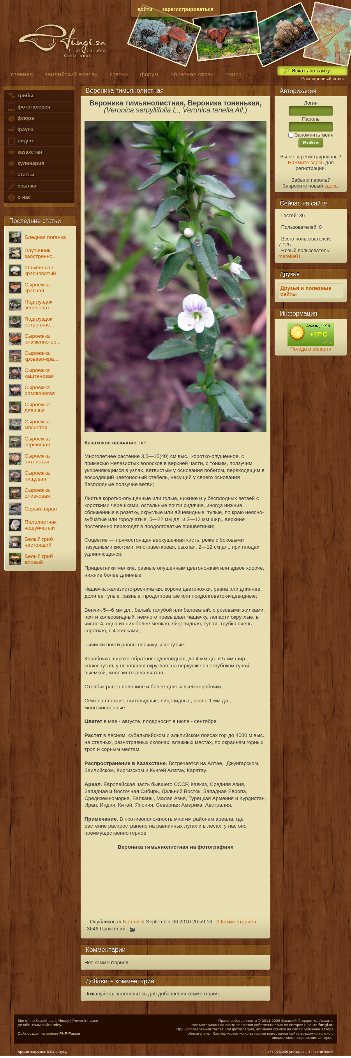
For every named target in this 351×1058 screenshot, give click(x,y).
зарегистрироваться (188, 9)
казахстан (24, 152)
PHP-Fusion (69, 1033)
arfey (57, 1025)
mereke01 (290, 256)
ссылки (22, 186)
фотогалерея (28, 107)
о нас (19, 197)
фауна (20, 130)
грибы (20, 96)
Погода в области (310, 349)
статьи (21, 175)
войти (145, 9)
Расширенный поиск (322, 78)
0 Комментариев (236, 922)
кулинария (25, 163)
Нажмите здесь (306, 162)
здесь (331, 186)
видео (20, 141)
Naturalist (134, 922)
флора (20, 118)
